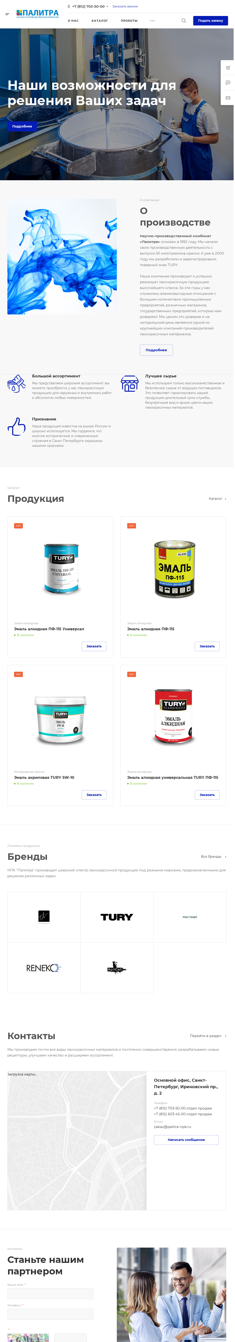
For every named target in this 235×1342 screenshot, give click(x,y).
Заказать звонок (125, 6)
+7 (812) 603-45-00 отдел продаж (183, 1114)
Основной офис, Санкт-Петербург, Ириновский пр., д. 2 (186, 1087)
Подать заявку (210, 21)
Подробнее (22, 126)
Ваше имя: (16, 1284)
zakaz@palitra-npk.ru (172, 1127)
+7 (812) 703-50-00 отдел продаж (183, 1108)
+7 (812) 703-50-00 (88, 6)
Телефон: (15, 1305)
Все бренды (213, 856)
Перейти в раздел (208, 1036)
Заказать (94, 646)
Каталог (217, 498)
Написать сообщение (186, 1140)
